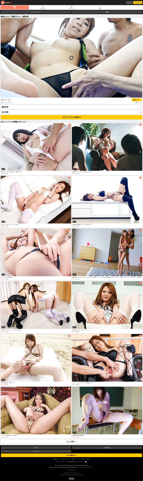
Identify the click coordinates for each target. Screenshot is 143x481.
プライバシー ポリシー (64, 459)
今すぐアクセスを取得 (71, 117)
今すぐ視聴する (71, 455)
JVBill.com (51, 467)
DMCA (73, 459)
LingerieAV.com (7, 2)
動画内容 (5, 107)
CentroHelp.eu (72, 467)
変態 (107, 12)
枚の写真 (5, 112)
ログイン (129, 2)
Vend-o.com (57, 467)
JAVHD (88, 459)
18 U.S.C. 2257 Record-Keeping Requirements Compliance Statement (71, 465)
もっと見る (71, 442)
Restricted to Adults (71, 479)
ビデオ (14, 8)
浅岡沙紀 (139, 102)
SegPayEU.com (65, 467)
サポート (64, 461)
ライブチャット (35, 12)
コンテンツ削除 (81, 459)
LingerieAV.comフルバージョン (75, 461)
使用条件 (55, 459)
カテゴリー (71, 8)
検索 (100, 8)
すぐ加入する (138, 2)
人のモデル (43, 8)
